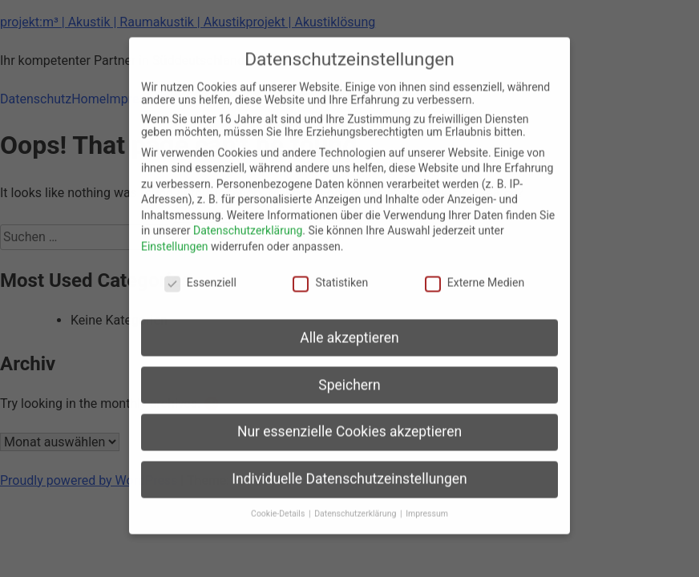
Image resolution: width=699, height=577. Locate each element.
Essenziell (200, 270)
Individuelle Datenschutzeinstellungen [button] (349, 467)
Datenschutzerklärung (247, 219)
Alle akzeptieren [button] (349, 326)
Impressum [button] (427, 502)
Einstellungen (174, 234)
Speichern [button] (349, 373)
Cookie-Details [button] (279, 502)
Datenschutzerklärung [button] (356, 502)
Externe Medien (474, 270)
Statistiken (330, 270)
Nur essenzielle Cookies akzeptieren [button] (349, 421)
